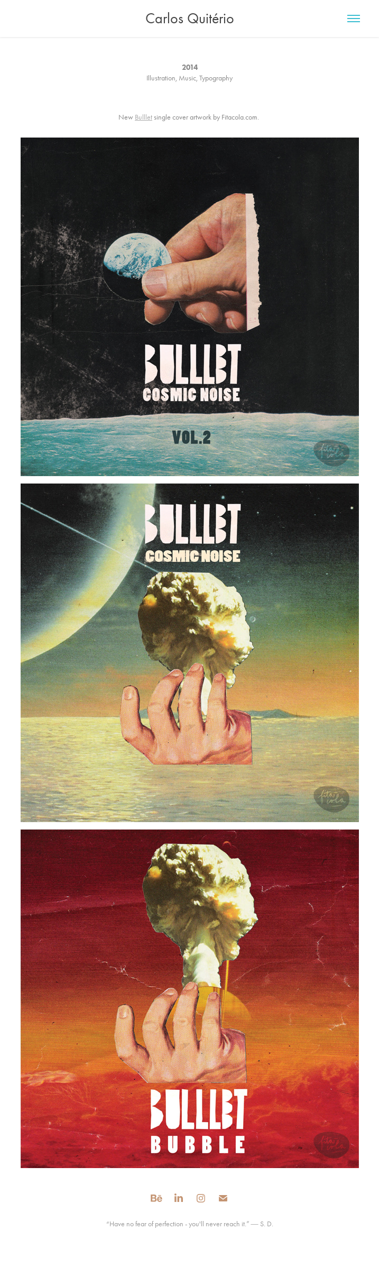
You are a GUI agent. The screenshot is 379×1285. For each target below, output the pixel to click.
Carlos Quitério (189, 18)
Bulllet (143, 117)
